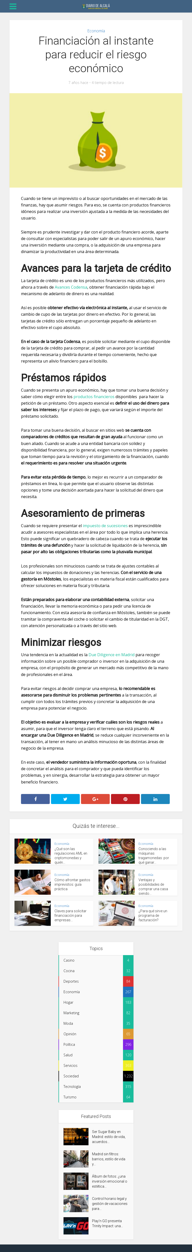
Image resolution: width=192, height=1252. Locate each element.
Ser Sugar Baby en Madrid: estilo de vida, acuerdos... (109, 1137)
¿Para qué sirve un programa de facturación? (152, 915)
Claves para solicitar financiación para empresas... (70, 915)
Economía (96, 31)
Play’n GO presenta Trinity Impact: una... (107, 1223)
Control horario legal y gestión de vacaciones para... (110, 1204)
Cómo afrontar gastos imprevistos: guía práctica (72, 884)
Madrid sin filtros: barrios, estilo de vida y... (108, 1159)
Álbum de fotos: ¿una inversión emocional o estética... (109, 1181)
